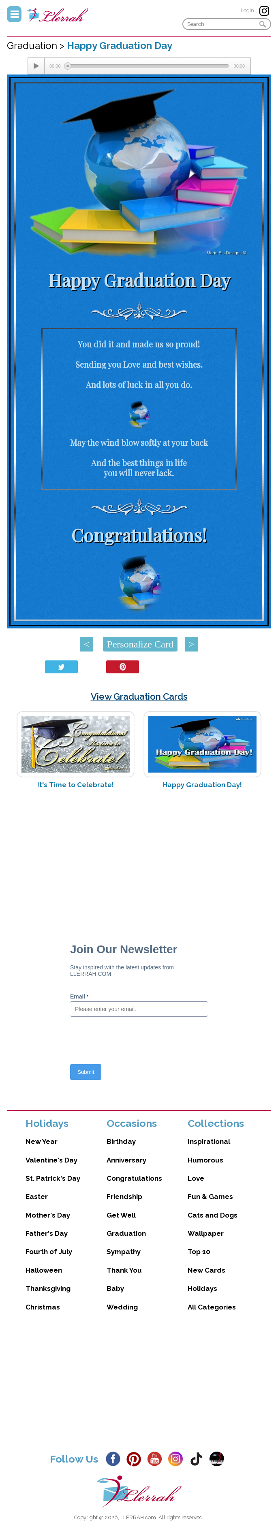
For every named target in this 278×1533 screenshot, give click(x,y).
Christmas (43, 1307)
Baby (115, 1288)
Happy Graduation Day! (202, 785)
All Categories (212, 1307)
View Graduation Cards (139, 696)
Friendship (124, 1196)
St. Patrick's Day (53, 1178)
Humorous (205, 1160)
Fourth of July (49, 1252)
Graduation (126, 1233)
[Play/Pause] (36, 66)
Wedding (122, 1307)
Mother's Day (48, 1215)
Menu (14, 14)
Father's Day (47, 1233)
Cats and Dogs (212, 1215)
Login (247, 10)
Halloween (44, 1270)
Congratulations (134, 1178)
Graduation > (37, 45)
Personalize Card (140, 644)
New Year (42, 1141)
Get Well (121, 1215)
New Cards (206, 1270)
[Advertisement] (139, 859)
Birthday (121, 1141)
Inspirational (209, 1141)
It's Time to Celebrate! (75, 785)
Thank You (124, 1270)
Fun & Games (210, 1196)
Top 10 (199, 1252)
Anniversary (126, 1160)
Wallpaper (206, 1233)
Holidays (202, 1288)
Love (196, 1178)
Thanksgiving (48, 1288)
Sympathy (124, 1252)
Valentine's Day (51, 1160)
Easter (37, 1196)
